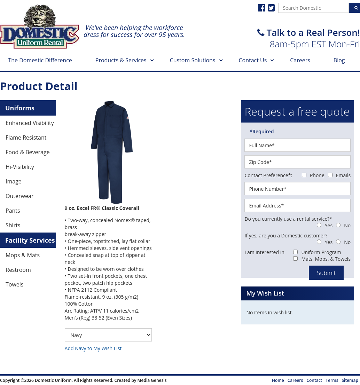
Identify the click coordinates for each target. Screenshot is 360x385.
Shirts (13, 225)
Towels (14, 284)
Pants (13, 210)
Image (14, 181)
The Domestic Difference (40, 60)
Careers (300, 60)
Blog (339, 60)
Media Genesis (151, 380)
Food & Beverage (28, 152)
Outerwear (19, 196)
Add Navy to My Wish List (93, 348)
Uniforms (19, 108)
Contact (314, 380)
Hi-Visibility (20, 167)
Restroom (18, 270)
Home (278, 380)
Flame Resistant (26, 137)
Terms (332, 380)
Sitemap (350, 380)
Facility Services (30, 240)
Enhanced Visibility (30, 123)
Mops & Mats (23, 255)
